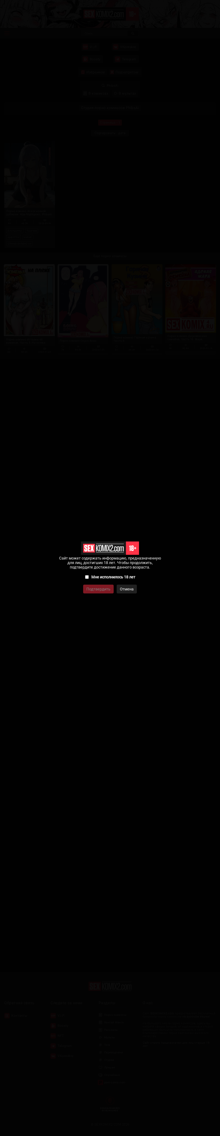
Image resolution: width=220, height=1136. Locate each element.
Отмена (127, 589)
